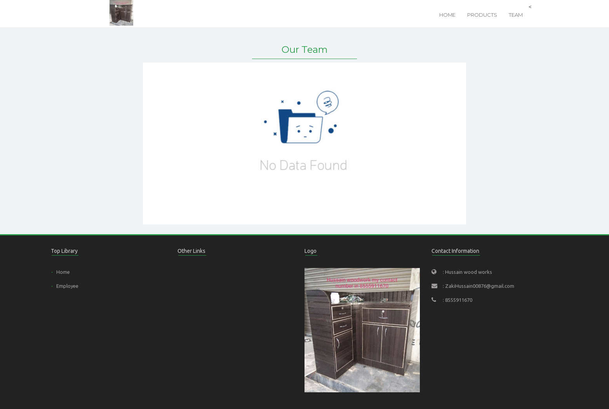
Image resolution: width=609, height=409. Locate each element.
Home (447, 15)
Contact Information (455, 251)
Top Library (64, 251)
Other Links (191, 251)
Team (516, 15)
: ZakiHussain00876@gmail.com (478, 286)
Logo (310, 251)
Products (482, 15)
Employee (67, 286)
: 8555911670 (457, 300)
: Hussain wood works (467, 272)
